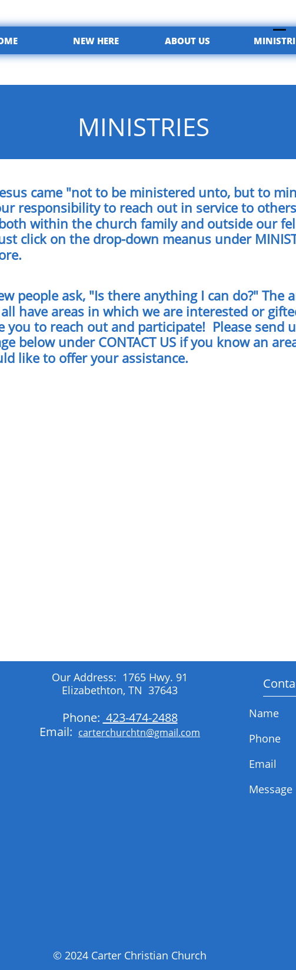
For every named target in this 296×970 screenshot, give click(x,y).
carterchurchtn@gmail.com (139, 732)
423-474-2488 (140, 717)
